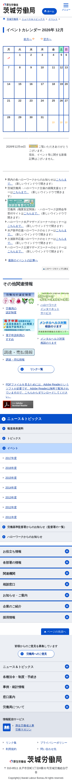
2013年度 (11, 497)
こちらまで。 (21, 192)
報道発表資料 (15, 428)
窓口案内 (36, 697)
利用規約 (11, 749)
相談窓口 (36, 584)
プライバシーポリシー (53, 742)
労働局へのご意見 (36, 653)
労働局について (36, 707)
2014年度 (11, 487)
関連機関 (36, 573)
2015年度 (11, 477)
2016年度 (11, 467)
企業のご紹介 (36, 606)
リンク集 (11, 742)
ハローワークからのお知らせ (24, 536)
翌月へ (47, 39)
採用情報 (36, 617)
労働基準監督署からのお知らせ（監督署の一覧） (36, 527)
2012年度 (11, 507)
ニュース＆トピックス (36, 666)
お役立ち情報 (36, 551)
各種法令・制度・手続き (36, 676)
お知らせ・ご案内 (36, 595)
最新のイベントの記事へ (23, 260)
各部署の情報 (36, 562)
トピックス (14, 438)
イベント (12, 448)
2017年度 (11, 458)
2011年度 (11, 517)
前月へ (28, 39)
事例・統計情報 (36, 687)
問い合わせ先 (48, 749)
